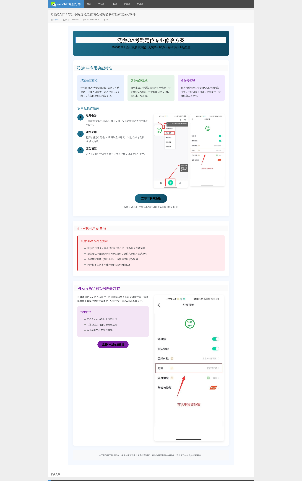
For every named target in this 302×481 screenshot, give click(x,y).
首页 (89, 4)
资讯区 (140, 4)
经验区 (114, 4)
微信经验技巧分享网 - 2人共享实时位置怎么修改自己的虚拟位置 (66, 4)
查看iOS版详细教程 (113, 344)
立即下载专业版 (151, 198)
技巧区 (101, 4)
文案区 (127, 4)
